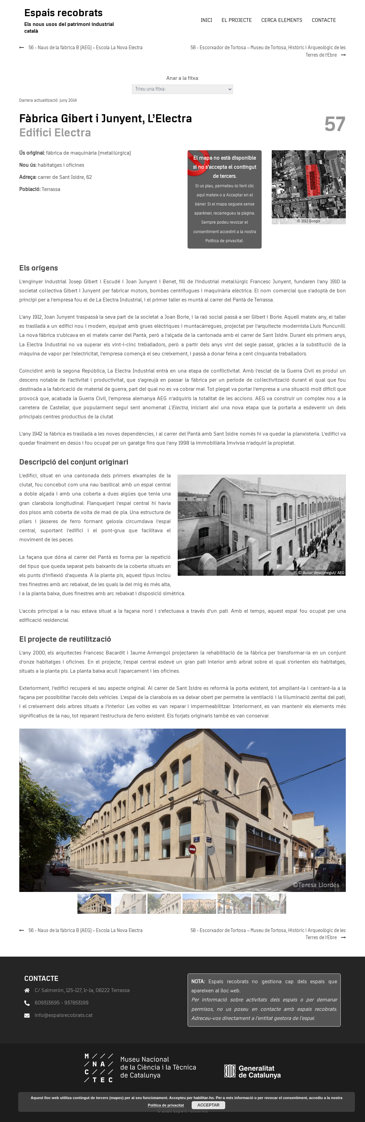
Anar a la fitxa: (182, 78)
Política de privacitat (166, 1105)
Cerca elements (281, 20)
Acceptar (208, 1105)
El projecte (237, 20)
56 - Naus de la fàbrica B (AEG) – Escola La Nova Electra (86, 47)
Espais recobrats (63, 13)
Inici (206, 20)
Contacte (324, 20)
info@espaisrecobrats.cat (64, 1015)
